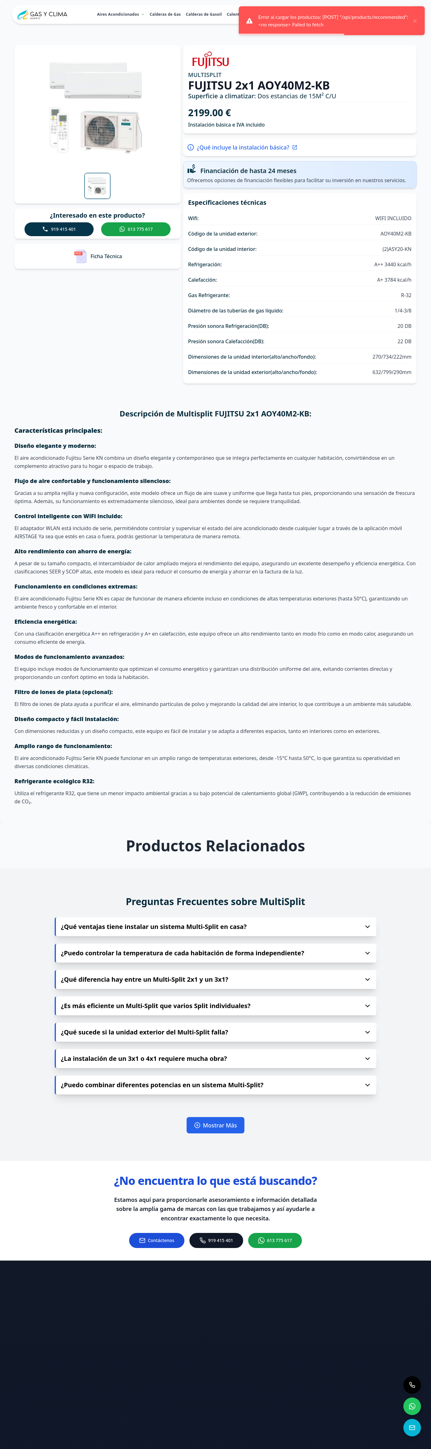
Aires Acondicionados (121, 14)
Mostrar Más (215, 1125)
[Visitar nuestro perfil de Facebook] (336, 1378)
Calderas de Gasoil (204, 14)
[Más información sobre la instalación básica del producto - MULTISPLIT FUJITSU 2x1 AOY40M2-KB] (300, 147)
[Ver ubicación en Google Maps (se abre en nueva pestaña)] (266, 1421)
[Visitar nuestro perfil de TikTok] (336, 1411)
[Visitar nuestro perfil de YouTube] (368, 1411)
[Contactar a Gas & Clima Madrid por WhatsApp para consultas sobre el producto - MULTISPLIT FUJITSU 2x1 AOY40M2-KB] (135, 229)
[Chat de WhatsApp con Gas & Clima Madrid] (275, 1240)
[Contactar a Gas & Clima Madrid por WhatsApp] (412, 1406)
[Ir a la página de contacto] (156, 1240)
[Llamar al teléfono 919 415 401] (266, 1395)
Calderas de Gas (165, 14)
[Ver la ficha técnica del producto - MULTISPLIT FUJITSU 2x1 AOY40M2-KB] (97, 256)
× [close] (415, 20)
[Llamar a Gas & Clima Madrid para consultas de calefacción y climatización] (412, 1385)
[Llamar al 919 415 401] (216, 1240)
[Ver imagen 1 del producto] (97, 185)
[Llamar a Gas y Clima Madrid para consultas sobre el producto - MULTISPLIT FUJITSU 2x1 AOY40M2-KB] (59, 229)
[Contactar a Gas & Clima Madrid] (412, 1427)
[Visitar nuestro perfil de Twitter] (400, 1378)
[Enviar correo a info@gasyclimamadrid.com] (266, 1371)
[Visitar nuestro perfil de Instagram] (368, 1378)
